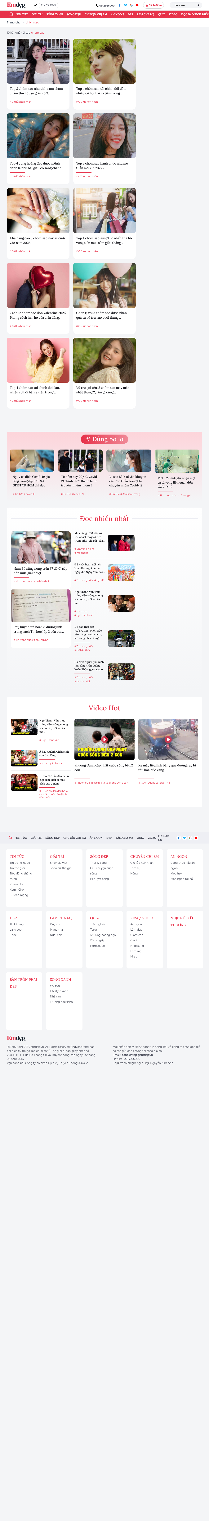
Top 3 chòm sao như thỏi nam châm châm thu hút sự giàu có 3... (36, 90)
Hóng (134, 873)
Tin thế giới (17, 868)
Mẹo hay (176, 873)
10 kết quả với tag (25, 32)
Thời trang (17, 924)
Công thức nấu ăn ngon (183, 865)
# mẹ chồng (81, 552)
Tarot (93, 929)
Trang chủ (13, 22)
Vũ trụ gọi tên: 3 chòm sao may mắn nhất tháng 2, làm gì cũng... (103, 390)
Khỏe (13, 935)
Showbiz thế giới (61, 868)
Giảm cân (136, 935)
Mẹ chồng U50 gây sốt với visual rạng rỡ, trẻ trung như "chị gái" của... (89, 536)
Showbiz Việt (58, 862)
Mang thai (57, 929)
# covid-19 (29, 494)
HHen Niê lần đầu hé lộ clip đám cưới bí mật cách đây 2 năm (54, 779)
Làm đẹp (15, 929)
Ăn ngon (117, 14)
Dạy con (55, 924)
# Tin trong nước (167, 495)
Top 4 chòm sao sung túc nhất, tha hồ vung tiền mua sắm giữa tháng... (104, 240)
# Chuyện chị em (84, 548)
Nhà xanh (56, 996)
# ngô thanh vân (83, 615)
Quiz (161, 14)
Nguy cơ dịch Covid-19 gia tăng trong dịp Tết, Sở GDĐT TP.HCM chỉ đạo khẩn (31, 481)
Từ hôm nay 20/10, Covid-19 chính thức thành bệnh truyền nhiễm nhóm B (80, 481)
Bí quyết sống (99, 879)
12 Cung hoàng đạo (103, 935)
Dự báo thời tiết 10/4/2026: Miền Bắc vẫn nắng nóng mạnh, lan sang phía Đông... (88, 632)
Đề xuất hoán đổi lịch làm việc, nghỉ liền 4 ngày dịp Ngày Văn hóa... (89, 568)
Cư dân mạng (19, 895)
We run (55, 985)
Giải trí (37, 14)
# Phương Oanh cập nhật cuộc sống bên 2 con (101, 782)
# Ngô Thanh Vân (49, 740)
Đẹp (130, 14)
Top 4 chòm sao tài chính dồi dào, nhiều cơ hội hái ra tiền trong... (101, 90)
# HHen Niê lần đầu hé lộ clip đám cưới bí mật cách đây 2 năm (54, 794)
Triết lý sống (98, 862)
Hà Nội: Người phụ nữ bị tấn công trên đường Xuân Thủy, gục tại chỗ (89, 665)
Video (173, 14)
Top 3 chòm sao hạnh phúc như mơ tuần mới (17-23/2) (102, 165)
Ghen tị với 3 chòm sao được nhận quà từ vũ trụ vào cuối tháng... (101, 315)
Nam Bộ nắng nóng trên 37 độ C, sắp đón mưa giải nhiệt (40, 570)
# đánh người (82, 681)
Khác (133, 956)
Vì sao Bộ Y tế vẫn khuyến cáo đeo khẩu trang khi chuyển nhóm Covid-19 (127, 481)
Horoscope (97, 946)
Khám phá (17, 884)
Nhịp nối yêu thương (183, 921)
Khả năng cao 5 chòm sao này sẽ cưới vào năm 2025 (37, 240)
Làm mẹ (135, 951)
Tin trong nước (20, 862)
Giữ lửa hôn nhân (141, 862)
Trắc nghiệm (98, 924)
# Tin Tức (18, 494)
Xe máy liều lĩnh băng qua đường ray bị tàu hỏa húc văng (167, 767)
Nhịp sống (137, 946)
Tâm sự (135, 868)
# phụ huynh (40, 639)
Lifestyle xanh (59, 991)
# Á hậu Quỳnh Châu (51, 763)
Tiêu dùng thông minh (21, 876)
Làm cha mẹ (145, 14)
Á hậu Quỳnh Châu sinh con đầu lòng (54, 753)
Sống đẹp (74, 14)
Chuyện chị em (96, 14)
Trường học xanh (61, 1002)
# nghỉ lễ (99, 580)
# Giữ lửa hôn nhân (20, 101)
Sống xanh (54, 14)
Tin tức (22, 14)
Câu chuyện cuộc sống (101, 870)
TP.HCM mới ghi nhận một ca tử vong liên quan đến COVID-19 (176, 482)
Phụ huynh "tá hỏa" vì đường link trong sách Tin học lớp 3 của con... (39, 629)
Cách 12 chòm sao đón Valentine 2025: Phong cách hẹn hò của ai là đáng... (38, 315)
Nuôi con (56, 935)
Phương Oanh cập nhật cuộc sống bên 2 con (103, 767)
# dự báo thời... (42, 581)
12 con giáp (97, 940)
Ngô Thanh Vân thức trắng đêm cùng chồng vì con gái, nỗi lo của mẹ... (88, 597)
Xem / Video (141, 918)
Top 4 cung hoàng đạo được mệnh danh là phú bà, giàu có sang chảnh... (37, 165)
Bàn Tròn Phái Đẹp (23, 983)
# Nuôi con (80, 611)
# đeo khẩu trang (130, 494)
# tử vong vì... (185, 495)
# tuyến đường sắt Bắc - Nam (155, 782)
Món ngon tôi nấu (182, 879)
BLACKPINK (48, 5)
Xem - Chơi (17, 889)
